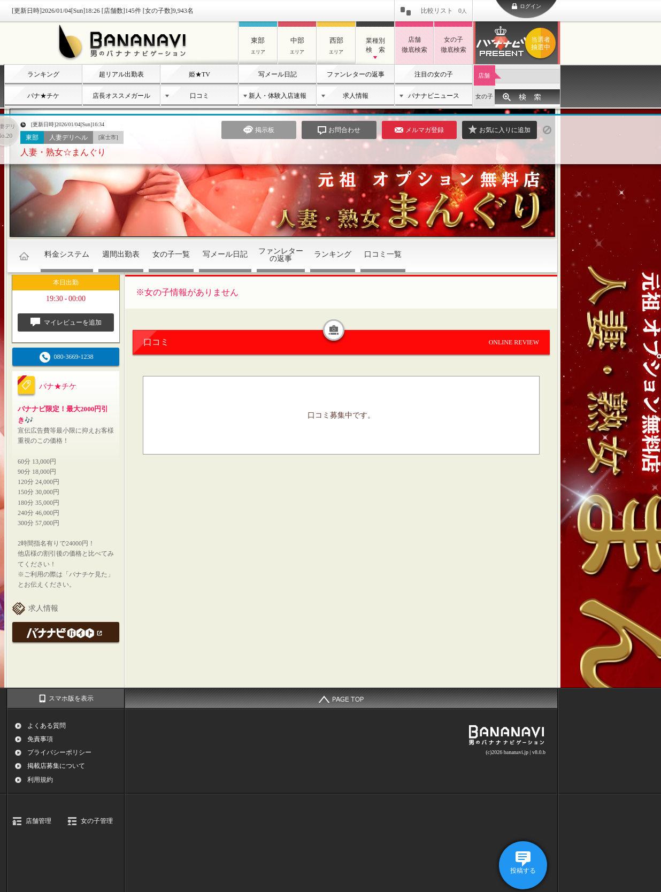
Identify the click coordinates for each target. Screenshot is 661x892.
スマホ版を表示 (71, 698)
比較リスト (444, 10)
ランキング (43, 74)
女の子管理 (97, 821)
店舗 (484, 75)
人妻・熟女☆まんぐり (63, 152)
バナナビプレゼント (542, 43)
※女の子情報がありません (187, 292)
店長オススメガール (121, 95)
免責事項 (40, 739)
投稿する (523, 870)
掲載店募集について (56, 766)
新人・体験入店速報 (277, 95)
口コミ (199, 95)
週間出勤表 (121, 254)
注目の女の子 (433, 74)
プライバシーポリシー (59, 752)
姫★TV (199, 74)
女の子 (484, 96)
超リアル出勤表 (121, 74)
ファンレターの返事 (356, 74)
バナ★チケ (43, 95)
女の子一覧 (171, 254)
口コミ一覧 (383, 254)
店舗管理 (38, 821)
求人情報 (355, 95)
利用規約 (40, 779)
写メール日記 (277, 74)
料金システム (66, 254)
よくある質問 (46, 725)
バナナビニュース (433, 95)
